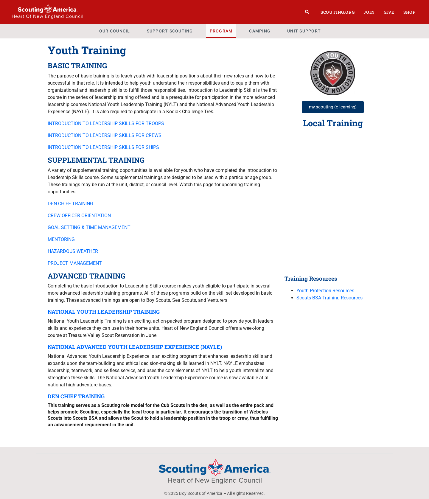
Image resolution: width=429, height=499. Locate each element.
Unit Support (304, 31)
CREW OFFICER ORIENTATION (79, 215)
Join (368, 12)
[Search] (307, 12)
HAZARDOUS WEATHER (73, 251)
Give (389, 12)
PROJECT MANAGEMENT (75, 263)
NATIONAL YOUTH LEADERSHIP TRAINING (104, 311)
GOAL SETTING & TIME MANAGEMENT (89, 227)
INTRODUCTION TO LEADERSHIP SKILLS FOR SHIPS (103, 147)
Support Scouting (170, 31)
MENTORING (61, 239)
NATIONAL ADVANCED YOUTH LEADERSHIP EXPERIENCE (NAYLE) (135, 346)
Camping (260, 31)
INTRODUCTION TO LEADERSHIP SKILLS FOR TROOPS (106, 123)
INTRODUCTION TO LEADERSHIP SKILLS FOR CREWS (104, 135)
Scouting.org (338, 12)
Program (221, 31)
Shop (409, 12)
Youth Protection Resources (325, 290)
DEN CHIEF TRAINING (70, 203)
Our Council (114, 31)
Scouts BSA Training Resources (329, 298)
